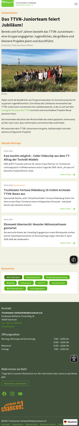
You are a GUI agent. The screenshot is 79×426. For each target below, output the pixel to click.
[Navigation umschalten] (76, 4)
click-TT (41, 282)
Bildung (10, 282)
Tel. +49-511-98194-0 (11, 323)
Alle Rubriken (13, 277)
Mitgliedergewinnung (56, 277)
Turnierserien (58, 282)
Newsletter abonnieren (15, 383)
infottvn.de (7, 326)
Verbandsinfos (33, 277)
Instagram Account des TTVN (15, 110)
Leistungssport (37, 288)
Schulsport (26, 282)
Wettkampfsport (15, 288)
